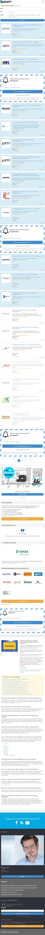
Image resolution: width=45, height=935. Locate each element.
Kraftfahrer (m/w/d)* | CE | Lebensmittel (25, 59)
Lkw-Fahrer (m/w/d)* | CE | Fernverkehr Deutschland (25, 293)
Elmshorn (37, 669)
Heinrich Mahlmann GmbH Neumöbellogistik (21, 279)
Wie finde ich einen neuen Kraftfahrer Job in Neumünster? (14, 687)
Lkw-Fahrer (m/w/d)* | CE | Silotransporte (25, 122)
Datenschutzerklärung (33, 99)
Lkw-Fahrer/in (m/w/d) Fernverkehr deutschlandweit (23, 140)
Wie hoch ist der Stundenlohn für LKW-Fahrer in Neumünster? (15, 684)
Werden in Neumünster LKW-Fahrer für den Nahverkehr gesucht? (16, 692)
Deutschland (16, 70)
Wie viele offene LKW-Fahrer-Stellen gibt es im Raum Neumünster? (16, 679)
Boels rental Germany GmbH (18, 421)
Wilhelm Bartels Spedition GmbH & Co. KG (21, 198)
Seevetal (26, 670)
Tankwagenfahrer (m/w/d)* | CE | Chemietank (26, 209)
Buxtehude (31, 670)
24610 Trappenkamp (18, 53)
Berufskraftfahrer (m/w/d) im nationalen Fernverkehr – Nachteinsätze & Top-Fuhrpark (26, 174)
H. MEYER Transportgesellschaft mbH (20, 48)
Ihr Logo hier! (23, 601)
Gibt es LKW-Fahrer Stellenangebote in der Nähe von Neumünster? (16, 685)
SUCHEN (22, 20)
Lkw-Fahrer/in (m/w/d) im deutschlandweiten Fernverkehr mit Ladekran (26, 157)
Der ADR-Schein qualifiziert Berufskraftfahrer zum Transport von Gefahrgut (19, 887)
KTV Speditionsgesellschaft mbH (19, 146)
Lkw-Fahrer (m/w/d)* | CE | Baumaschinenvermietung (21, 414)
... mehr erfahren (8, 722)
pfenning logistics (16, 31)
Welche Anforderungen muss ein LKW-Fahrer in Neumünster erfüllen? (16, 682)
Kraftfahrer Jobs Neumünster (30, 660)
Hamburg (22, 669)
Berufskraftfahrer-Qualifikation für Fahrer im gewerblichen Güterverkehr (18, 885)
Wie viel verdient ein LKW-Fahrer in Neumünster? (12, 681)
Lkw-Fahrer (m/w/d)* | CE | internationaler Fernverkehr (25, 328)
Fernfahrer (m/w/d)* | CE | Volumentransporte (27, 345)
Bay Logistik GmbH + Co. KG (18, 130)
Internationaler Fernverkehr (28, 15)
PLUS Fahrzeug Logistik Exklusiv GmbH (20, 316)
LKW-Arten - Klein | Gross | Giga (9, 892)
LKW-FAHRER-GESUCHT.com (13, 701)
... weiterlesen (18, 702)
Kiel (25, 669)
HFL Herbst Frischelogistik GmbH (19, 64)
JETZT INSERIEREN (22, 519)
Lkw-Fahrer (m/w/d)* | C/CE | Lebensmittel (25, 362)
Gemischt (37, 15)
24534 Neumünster (18, 407)
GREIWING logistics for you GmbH (19, 111)
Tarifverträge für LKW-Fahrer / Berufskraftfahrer (12, 890)
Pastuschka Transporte (17, 214)
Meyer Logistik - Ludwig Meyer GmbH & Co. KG (22, 368)
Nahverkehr (11, 15)
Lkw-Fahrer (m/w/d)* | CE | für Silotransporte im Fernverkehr (27, 106)
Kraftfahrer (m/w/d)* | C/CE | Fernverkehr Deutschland (25, 192)
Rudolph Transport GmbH (18, 299)
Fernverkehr (18, 15)
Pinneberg (22, 670)
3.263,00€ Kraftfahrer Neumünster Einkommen (29, 655)
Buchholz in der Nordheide (9, 755)
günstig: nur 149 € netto (9, 515)
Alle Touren (11, 16)
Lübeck (28, 669)
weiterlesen (23, 562)
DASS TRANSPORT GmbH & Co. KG (19, 350)
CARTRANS (15, 261)
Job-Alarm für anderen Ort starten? (22, 95)
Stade (41, 669)
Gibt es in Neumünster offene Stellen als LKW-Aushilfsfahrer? (15, 689)
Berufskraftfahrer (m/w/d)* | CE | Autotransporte (27, 256)
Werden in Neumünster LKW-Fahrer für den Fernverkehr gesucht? (16, 690)
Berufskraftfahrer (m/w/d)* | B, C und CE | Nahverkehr (25, 397)
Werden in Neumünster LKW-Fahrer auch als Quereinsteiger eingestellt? (17, 694)
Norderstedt (32, 669)
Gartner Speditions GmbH (18, 182)
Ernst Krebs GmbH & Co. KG (18, 402)
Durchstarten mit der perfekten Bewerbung (11, 894)
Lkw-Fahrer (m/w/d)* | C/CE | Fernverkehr (25, 274)
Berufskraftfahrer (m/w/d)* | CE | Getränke (26, 42)
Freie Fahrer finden (22, 497)
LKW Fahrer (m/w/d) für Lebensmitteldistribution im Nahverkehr (27, 25)
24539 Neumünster (18, 36)
